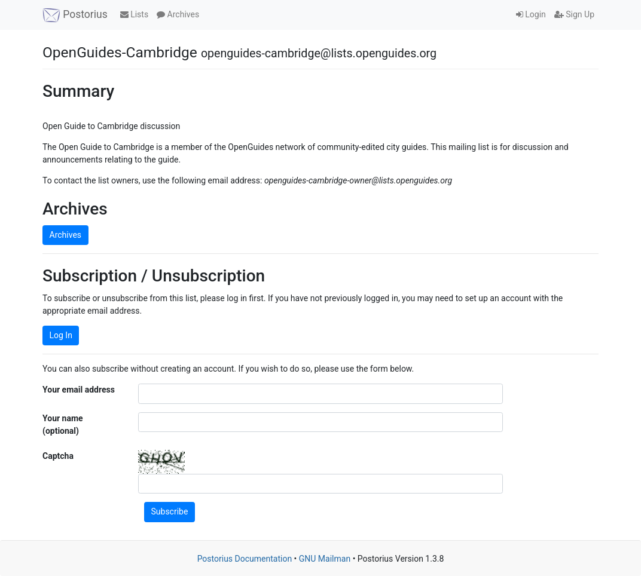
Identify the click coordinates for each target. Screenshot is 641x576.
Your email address (78, 389)
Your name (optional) (62, 424)
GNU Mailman (324, 558)
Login (531, 14)
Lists (134, 14)
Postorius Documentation (244, 558)
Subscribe (169, 511)
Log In (61, 335)
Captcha (58, 456)
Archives (178, 14)
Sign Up (574, 14)
